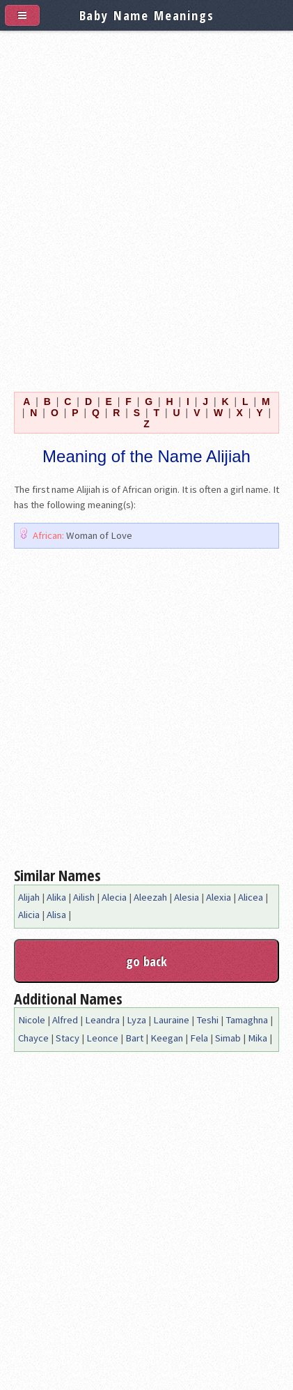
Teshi (207, 1020)
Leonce (102, 1038)
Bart (134, 1038)
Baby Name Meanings (146, 15)
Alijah (29, 897)
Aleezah (150, 897)
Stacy (67, 1038)
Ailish (84, 897)
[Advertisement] (146, 208)
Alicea (250, 897)
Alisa (56, 914)
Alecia (114, 897)
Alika (56, 897)
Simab (228, 1038)
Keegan (166, 1038)
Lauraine (171, 1020)
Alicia (29, 914)
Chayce (33, 1038)
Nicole (31, 1020)
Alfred (65, 1020)
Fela (199, 1038)
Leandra (102, 1020)
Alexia (218, 897)
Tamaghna (246, 1020)
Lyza (136, 1020)
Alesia (186, 897)
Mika (257, 1038)
